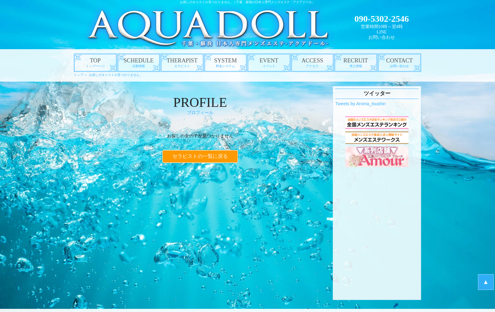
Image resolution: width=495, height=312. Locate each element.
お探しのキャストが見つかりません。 (116, 75)
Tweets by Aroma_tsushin (360, 103)
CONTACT (399, 62)
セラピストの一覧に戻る (200, 155)
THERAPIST (182, 62)
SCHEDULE (139, 62)
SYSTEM (226, 62)
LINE (382, 32)
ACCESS (312, 62)
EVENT (269, 62)
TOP (95, 62)
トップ (78, 75)
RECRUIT (356, 62)
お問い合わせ (381, 37)
